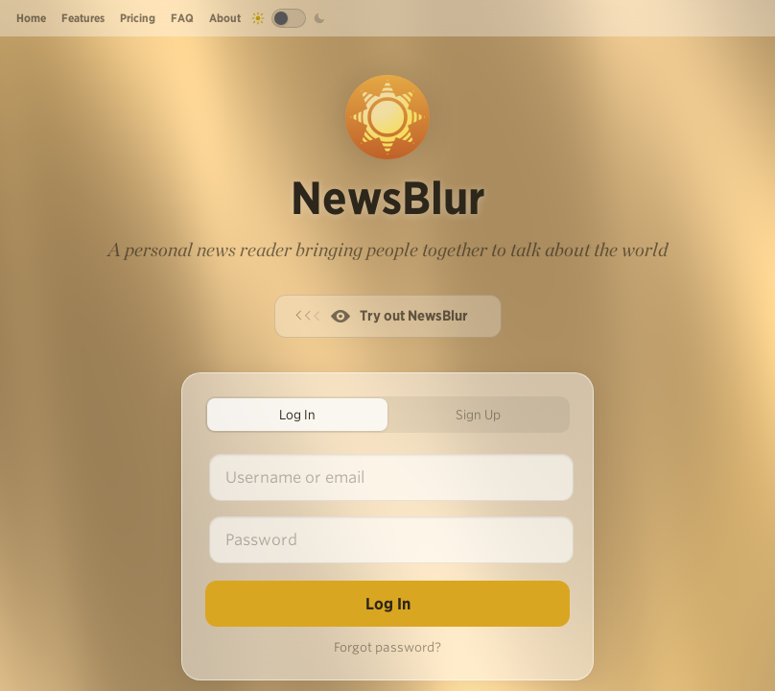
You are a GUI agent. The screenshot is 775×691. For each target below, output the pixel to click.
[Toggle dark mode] (288, 18)
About (225, 18)
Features (83, 18)
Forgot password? (387, 647)
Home (31, 18)
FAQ (182, 18)
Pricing (137, 18)
